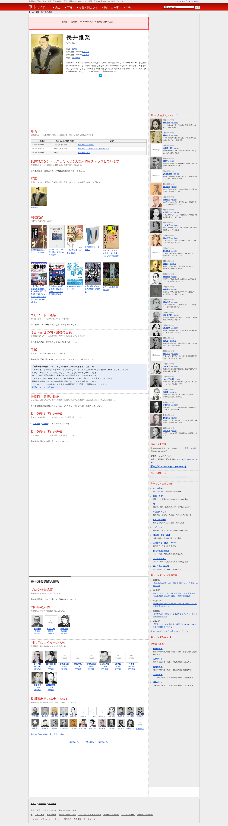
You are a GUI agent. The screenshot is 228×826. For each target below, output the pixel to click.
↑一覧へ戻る (88, 742)
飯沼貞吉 (166, 418)
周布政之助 (64, 716)
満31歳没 (64, 669)
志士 (57, 7)
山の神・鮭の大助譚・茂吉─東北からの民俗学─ (56, 252)
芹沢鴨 (131, 664)
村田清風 (54, 716)
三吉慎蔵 (73, 728)
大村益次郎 (64, 728)
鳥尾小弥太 (140, 728)
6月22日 (85, 52)
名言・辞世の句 (88, 7)
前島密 (165, 341)
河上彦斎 (166, 187)
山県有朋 (45, 728)
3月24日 (85, 55)
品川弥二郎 (130, 728)
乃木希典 (111, 728)
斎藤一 (165, 264)
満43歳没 (76, 58)
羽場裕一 (36, 424)
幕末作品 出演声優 (161, 566)
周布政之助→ (104, 742)
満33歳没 (37, 690)
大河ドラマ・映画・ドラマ (164, 543)
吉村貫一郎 (167, 148)
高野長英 (166, 199)
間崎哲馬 (78, 664)
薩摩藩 (64, 666)
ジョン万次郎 (168, 379)
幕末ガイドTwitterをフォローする (168, 466)
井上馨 (54, 728)
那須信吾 (37, 685)
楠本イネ (166, 135)
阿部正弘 (64, 629)
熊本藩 (174, 187)
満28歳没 (91, 669)
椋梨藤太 (83, 716)
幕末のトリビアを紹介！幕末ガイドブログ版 (169, 631)
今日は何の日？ (159, 512)
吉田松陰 (73, 716)
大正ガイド (157, 675)
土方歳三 (166, 225)
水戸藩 (104, 666)
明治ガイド (157, 667)
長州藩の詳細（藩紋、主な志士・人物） (48, 734)
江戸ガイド (157, 659)
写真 (69, 7)
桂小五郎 (130, 716)
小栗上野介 (167, 212)
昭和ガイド (157, 682)
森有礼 (165, 161)
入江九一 (92, 716)
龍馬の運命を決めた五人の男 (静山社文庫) (93, 289)
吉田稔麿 (102, 716)
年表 (128, 7)
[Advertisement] (89, 103)
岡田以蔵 (166, 251)
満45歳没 (51, 633)
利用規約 (67, 819)
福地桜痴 (166, 302)
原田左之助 (167, 174)
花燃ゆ (45, 424)
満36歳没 (131, 669)
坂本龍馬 (166, 431)
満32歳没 (37, 669)
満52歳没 (37, 633)
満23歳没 (51, 669)
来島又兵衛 (83, 728)
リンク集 (34, 819)
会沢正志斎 (104, 664)
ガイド (37, 7)
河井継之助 (167, 315)
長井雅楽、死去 (84, 153)
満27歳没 (118, 669)
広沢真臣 (140, 716)
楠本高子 (166, 122)
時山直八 (121, 728)
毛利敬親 (37, 629)
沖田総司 (166, 328)
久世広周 (51, 629)
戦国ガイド (157, 649)
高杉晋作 (121, 716)
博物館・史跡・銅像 (161, 535)
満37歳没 (64, 633)
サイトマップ (181, 1)
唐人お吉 (166, 238)
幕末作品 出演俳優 (161, 551)
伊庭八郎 (166, 405)
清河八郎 (37, 664)
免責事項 (77, 819)
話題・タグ (157, 496)
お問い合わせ (194, 1)
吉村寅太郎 (51, 685)
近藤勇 (165, 392)
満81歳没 (104, 669)
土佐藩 (77, 666)
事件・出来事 (111, 7)
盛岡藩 (176, 148)
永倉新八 (166, 366)
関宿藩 (50, 631)
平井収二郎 (91, 664)
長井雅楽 (48, 12)
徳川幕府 (64, 631)
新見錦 (118, 664)
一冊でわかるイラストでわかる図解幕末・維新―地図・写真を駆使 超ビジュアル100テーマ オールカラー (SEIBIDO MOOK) (38, 294)
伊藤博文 (35, 728)
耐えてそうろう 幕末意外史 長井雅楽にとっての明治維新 (111, 253)
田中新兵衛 (64, 664)
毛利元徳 (45, 716)
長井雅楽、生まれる (86, 144)
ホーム (31, 12)
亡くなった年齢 (159, 520)
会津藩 (174, 418)
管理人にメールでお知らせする (45, 387)
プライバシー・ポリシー (51, 819)
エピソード (157, 527)
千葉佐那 (166, 354)
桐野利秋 (166, 289)
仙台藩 (174, 199)
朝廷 (50, 666)
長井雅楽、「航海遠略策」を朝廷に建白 (93, 148)
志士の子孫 (157, 488)
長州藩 (75, 49)
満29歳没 (78, 669)
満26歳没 (51, 690)
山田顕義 (102, 728)
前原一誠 (92, 728)
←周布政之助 (73, 742)
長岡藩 (176, 315)
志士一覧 (39, 12)
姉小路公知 (51, 664)
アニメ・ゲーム (159, 559)
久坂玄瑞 (111, 716)
